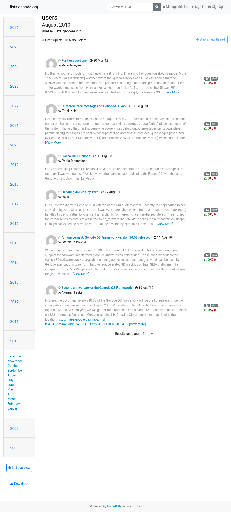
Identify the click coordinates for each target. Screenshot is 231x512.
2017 (14, 204)
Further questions (72, 60)
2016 (14, 223)
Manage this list (175, 7)
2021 (14, 125)
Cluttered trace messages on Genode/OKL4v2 (92, 106)
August (13, 375)
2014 (14, 262)
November (15, 361)
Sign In (198, 7)
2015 (14, 243)
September (15, 370)
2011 (14, 321)
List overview (19, 467)
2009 (14, 428)
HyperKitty (114, 506)
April (11, 394)
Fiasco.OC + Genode (74, 156)
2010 (14, 341)
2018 (14, 184)
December (15, 356)
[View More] (172, 92)
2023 (14, 86)
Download (19, 484)
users (50, 17)
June (11, 385)
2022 (14, 106)
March (12, 399)
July (10, 380)
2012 (14, 302)
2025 (14, 47)
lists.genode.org (24, 7)
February (14, 403)
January (13, 408)
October (13, 366)
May (11, 389)
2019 (14, 164)
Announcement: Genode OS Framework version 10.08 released (104, 237)
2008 (14, 448)
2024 (14, 66)
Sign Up (215, 7)
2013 (14, 282)
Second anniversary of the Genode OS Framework (95, 287)
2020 (14, 145)
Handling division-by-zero (78, 192)
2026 (14, 27)
